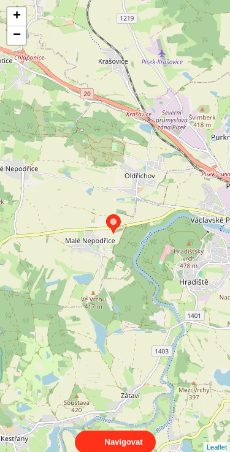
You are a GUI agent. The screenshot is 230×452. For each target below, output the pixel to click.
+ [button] (17, 16)
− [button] (17, 35)
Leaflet (217, 436)
